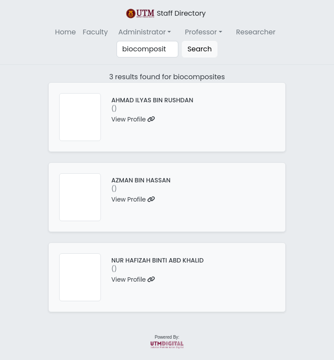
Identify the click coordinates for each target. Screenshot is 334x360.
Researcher (256, 32)
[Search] (147, 49)
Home (65, 32)
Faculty (95, 32)
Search (199, 49)
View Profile (133, 119)
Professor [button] (201, 32)
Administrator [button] (142, 32)
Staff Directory (165, 13)
